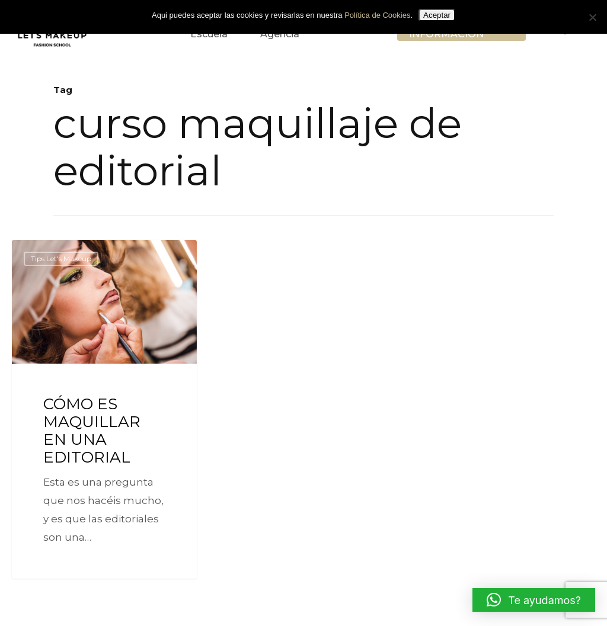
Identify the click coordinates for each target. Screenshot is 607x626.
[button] (533, 600)
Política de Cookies (377, 15)
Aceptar (437, 15)
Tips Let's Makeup (61, 258)
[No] (592, 17)
